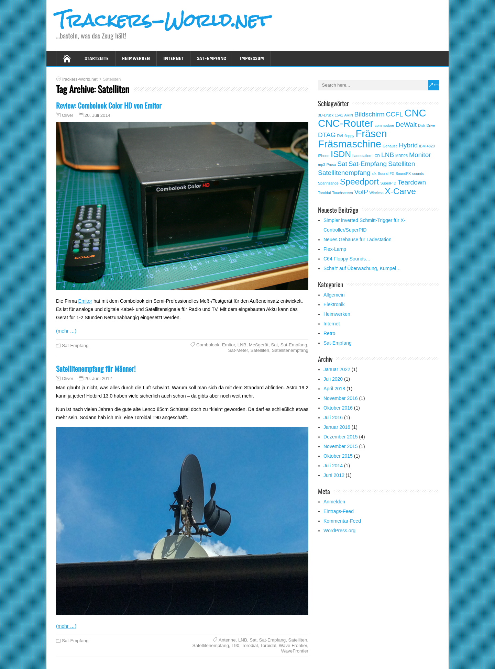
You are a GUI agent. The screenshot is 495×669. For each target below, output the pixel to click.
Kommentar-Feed (342, 521)
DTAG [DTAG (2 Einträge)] (327, 134)
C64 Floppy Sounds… (347, 258)
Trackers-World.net (162, 20)
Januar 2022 (336, 369)
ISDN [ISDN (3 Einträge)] (341, 154)
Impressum (252, 58)
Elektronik (333, 304)
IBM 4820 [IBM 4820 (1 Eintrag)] (427, 146)
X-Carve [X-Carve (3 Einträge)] (400, 191)
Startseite (97, 58)
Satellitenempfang (290, 350)
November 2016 (340, 398)
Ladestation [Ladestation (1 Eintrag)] (361, 156)
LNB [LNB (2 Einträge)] (387, 154)
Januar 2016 (336, 427)
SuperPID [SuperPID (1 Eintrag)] (388, 183)
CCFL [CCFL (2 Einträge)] (394, 114)
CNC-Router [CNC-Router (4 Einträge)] (345, 123)
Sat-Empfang (211, 58)
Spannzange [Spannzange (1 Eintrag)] (328, 183)
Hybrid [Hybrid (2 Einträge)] (408, 145)
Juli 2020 (333, 379)
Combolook (207, 344)
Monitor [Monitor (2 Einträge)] (420, 154)
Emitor (85, 301)
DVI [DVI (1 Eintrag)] (340, 136)
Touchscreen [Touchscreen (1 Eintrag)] (342, 193)
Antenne (227, 640)
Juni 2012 (333, 475)
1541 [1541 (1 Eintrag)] (339, 115)
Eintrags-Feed (338, 511)
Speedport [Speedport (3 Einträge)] (359, 181)
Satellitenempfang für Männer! (95, 368)
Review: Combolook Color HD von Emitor (109, 105)
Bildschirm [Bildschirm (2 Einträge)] (369, 114)
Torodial (250, 645)
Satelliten (259, 350)
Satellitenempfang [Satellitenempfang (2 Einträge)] (344, 172)
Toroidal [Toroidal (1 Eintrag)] (324, 193)
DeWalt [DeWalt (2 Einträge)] (406, 124)
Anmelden (334, 501)
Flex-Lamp (334, 249)
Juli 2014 (333, 465)
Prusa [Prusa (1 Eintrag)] (331, 165)
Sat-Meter (238, 350)
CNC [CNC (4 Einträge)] (415, 113)
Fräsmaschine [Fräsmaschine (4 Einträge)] (349, 143)
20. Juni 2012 (98, 378)
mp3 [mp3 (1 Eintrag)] (321, 165)
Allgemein (333, 295)
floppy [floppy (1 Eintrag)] (349, 136)
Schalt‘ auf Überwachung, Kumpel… (362, 268)
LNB (242, 344)
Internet (173, 58)
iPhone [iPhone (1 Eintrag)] (323, 156)
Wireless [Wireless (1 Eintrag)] (377, 193)
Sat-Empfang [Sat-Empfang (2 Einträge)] (368, 163)
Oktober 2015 (338, 456)
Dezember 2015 (340, 436)
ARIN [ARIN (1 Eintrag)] (348, 115)
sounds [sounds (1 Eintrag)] (418, 173)
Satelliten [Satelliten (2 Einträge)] (401, 163)
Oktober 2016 (338, 408)
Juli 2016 (333, 417)
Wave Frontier (293, 645)
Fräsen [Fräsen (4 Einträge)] (371, 133)
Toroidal (268, 645)
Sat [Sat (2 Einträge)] (342, 163)
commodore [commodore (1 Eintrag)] (384, 125)
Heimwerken (136, 58)
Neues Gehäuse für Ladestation (357, 239)
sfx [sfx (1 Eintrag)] (374, 173)
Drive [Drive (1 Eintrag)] (431, 125)
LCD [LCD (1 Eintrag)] (376, 156)
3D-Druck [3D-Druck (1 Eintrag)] (325, 115)
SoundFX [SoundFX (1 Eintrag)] (403, 173)
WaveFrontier (294, 651)
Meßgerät (258, 344)
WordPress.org (339, 530)
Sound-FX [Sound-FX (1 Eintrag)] (386, 173)
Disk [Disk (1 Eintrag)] (421, 125)
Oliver (67, 115)
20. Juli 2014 (97, 115)
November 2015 (340, 446)
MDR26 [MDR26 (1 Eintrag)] (401, 156)
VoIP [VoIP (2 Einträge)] (361, 192)
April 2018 (334, 388)
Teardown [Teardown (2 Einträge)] (412, 182)
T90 (235, 645)
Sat (274, 344)
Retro (329, 333)
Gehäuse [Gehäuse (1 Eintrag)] (390, 146)
